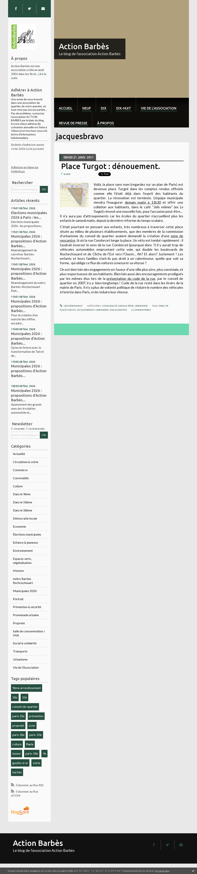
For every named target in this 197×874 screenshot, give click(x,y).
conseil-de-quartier (25, 706)
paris (162, 305)
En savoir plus (162, 870)
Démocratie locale (25, 518)
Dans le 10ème (22, 502)
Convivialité (21, 478)
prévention (36, 716)
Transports (20, 651)
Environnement (23, 550)
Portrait (18, 599)
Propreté (19, 623)
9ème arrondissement (26, 688)
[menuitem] (65, 105)
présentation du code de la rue (131, 278)
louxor (16, 753)
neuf (86, 108)
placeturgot (68, 309)
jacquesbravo (86, 309)
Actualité (19, 454)
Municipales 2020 (25, 591)
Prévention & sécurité (27, 607)
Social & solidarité (25, 643)
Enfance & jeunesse (25, 542)
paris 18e (18, 734)
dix (103, 108)
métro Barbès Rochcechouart (23, 581)
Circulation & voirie (25, 462)
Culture (18, 486)
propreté (18, 725)
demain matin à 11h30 (143, 202)
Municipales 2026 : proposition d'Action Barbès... (28, 338)
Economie (19, 526)
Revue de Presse (73, 123)
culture (17, 744)
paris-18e (31, 753)
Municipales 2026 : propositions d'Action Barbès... (29, 241)
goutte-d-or (20, 763)
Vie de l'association (158, 108)
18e (14, 697)
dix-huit (123, 108)
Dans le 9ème (21, 494)
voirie (36, 763)
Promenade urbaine (26, 615)
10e (24, 697)
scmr (32, 725)
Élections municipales (27, 534)
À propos (105, 123)
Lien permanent (71, 305)
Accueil (66, 108)
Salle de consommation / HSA (29, 633)
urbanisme (102, 309)
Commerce (20, 470)
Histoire (18, 570)
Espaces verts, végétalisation (22, 560)
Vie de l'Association (26, 667)
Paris (29, 744)
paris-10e (35, 734)
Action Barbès (84, 46)
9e (44, 753)
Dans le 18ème (22, 510)
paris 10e (18, 716)
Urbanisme (20, 659)
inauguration (118, 309)
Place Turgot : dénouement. (110, 166)
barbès (17, 772)
